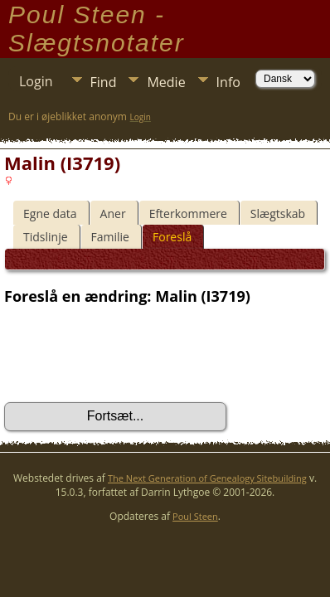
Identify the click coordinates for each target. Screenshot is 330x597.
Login (36, 81)
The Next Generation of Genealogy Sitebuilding (207, 478)
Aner (113, 213)
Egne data (50, 213)
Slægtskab (277, 213)
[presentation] (130, 354)
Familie (110, 237)
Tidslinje (45, 237)
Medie (166, 82)
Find (103, 82)
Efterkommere (188, 213)
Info (228, 82)
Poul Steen (195, 516)
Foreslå (172, 237)
